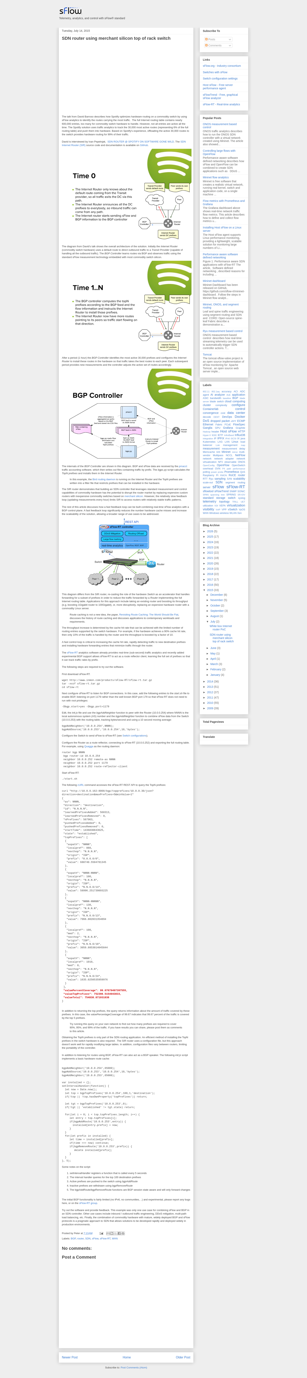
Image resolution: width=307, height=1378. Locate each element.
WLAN (233, 513)
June (213, 648)
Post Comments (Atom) (134, 1367)
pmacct (183, 466)
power (214, 472)
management (230, 445)
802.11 (206, 391)
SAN (229, 478)
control (240, 409)
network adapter (224, 458)
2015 (210, 590)
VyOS (242, 509)
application (238, 394)
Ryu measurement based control (222, 331)
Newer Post (70, 1357)
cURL (81, 784)
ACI (236, 391)
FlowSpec (239, 424)
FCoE (228, 424)
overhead (208, 468)
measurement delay (233, 448)
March (214, 664)
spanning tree (217, 495)
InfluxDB (240, 435)
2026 (210, 531)
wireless (224, 513)
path (229, 468)
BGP (73, 1238)
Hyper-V (207, 435)
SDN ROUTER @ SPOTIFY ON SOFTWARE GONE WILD (140, 141)
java (243, 438)
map (243, 445)
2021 (210, 558)
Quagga (88, 746)
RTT (205, 478)
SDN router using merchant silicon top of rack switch (116, 38)
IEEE (214, 435)
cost (223, 413)
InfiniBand (229, 435)
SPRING (231, 494)
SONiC (241, 491)
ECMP (241, 420)
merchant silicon (134, 496)
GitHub (144, 145)
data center (236, 413)
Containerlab (210, 409)
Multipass (218, 455)
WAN (115, 1238)
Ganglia (207, 427)
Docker (240, 417)
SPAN (206, 495)
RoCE (232, 475)
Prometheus (231, 471)
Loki (218, 445)
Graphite (240, 428)
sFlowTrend (221, 491)
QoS (242, 472)
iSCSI (233, 438)
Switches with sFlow (215, 72)
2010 (210, 702)
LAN (227, 441)
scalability (239, 478)
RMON (223, 475)
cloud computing (235, 401)
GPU (217, 428)
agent (206, 394)
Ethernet (208, 424)
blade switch (217, 401)
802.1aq (215, 391)
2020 (210, 563)
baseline (227, 398)
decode (207, 417)
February (216, 669)
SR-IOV (241, 495)
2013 (210, 686)
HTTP (241, 431)
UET (243, 502)
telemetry (209, 501)
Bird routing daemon (103, 479)
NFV (220, 462)
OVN (217, 468)
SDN (87, 1238)
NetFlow (240, 455)
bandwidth (215, 398)
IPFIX (220, 438)
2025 (210, 536)
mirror (235, 452)
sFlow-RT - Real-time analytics (221, 104)
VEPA (222, 505)
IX (238, 438)
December (217, 594)
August (214, 616)
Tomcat (207, 354)
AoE (229, 395)
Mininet (226, 451)
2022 (210, 552)
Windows (214, 513)
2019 (210, 568)
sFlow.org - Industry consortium (222, 65)
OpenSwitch (238, 465)
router (80, 1238)
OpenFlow (223, 465)
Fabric (219, 424)
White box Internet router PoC (221, 627)
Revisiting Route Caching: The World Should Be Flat (148, 614)
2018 (210, 574)
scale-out (208, 482)
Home (127, 1357)
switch (232, 497)
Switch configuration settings (220, 78)
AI (211, 394)
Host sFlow (228, 431)
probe (221, 472)
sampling (220, 478)
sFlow (95, 1238)
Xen (239, 513)
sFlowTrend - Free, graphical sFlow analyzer (220, 96)
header (215, 431)
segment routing (235, 482)
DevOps (227, 416)
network (207, 458)
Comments (213, 45)
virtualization (236, 505)
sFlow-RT (72, 652)
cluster (207, 405)
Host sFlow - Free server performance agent (218, 86)
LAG (220, 441)
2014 (210, 681)
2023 (210, 547)
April (213, 658)
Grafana (228, 427)
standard (208, 497)
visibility (208, 509)
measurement (211, 448)
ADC (242, 391)
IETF (220, 435)
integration (208, 438)
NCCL (229, 455)
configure (238, 405)
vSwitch (232, 509)
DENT (216, 417)
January (215, 674)
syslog (241, 498)
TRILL (235, 502)
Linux (235, 441)
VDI (216, 505)
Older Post (183, 1357)
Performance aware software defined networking (220, 256)
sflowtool (208, 491)
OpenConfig (209, 465)
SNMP (233, 491)
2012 (210, 692)
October (215, 605)
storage (220, 497)
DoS (206, 421)
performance (239, 468)
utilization (208, 505)
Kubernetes (209, 441)
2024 (210, 542)
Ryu (211, 478)
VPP (224, 509)
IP (215, 438)
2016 (210, 584)
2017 (210, 579)
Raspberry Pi (210, 475)
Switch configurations (134, 735)
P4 (223, 468)
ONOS (241, 462)
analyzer (220, 394)
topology (224, 501)
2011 (210, 697)
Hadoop (206, 431)
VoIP (218, 509)
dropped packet (220, 420)
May (213, 653)
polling (206, 472)
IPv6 (227, 438)
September (217, 610)
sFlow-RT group (88, 1203)
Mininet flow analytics (216, 177)
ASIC (206, 398)
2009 (210, 708)
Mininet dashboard (214, 280)
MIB (218, 452)
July (213, 621)
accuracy (226, 391)
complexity (221, 405)
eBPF (233, 421)
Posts (210, 39)
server (206, 487)
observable (230, 462)
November (217, 600)
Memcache (209, 452)
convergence (211, 412)
